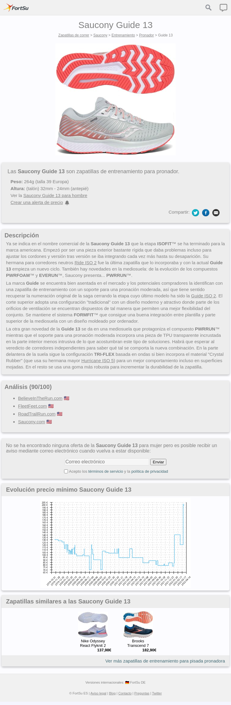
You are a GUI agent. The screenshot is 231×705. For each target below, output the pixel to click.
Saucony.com (31, 421)
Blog (112, 693)
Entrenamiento (123, 35)
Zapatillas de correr (73, 35)
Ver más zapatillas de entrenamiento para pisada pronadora (165, 660)
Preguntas (141, 693)
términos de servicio (105, 471)
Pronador (146, 35)
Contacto (124, 693)
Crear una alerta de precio (37, 202)
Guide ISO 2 (203, 295)
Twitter (157, 693)
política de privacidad (149, 471)
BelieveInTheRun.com (40, 398)
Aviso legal (98, 693)
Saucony (100, 35)
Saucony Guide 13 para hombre (55, 195)
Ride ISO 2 (86, 262)
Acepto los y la (118, 471)
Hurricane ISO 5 (97, 360)
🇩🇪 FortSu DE (135, 682)
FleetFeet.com (32, 406)
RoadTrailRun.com (37, 413)
